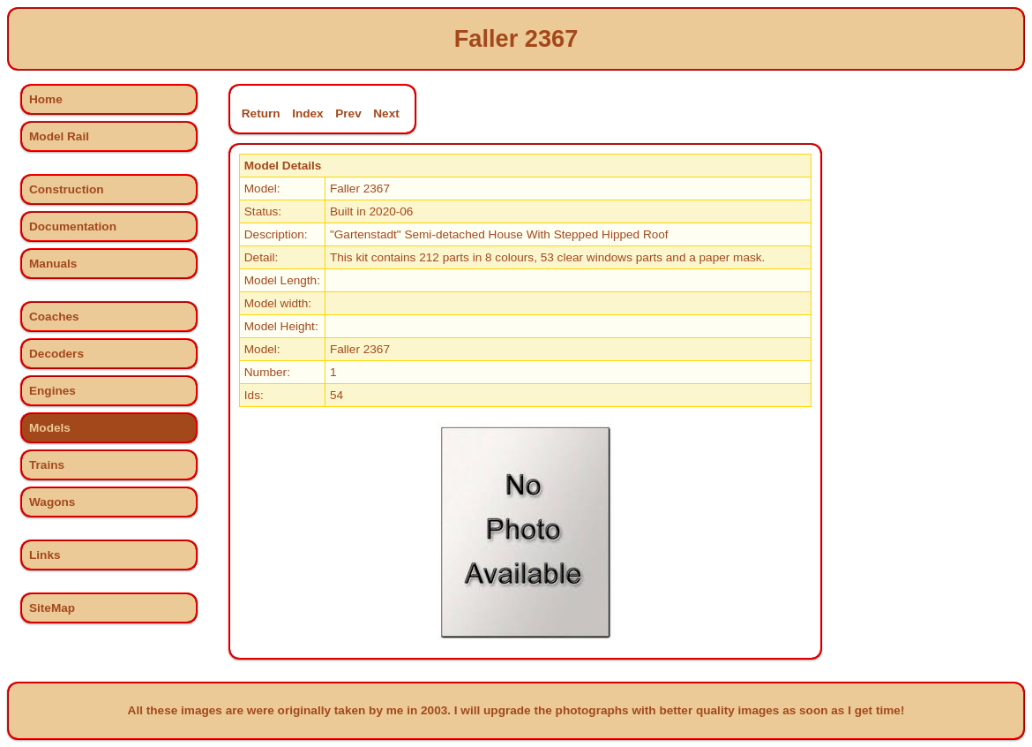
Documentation (72, 226)
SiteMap (52, 608)
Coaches (54, 316)
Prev (348, 113)
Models (50, 427)
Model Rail (59, 136)
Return (261, 113)
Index (308, 113)
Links (45, 555)
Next (386, 113)
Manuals (53, 263)
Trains (46, 465)
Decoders (56, 353)
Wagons (52, 502)
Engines (52, 390)
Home (46, 99)
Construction (66, 189)
